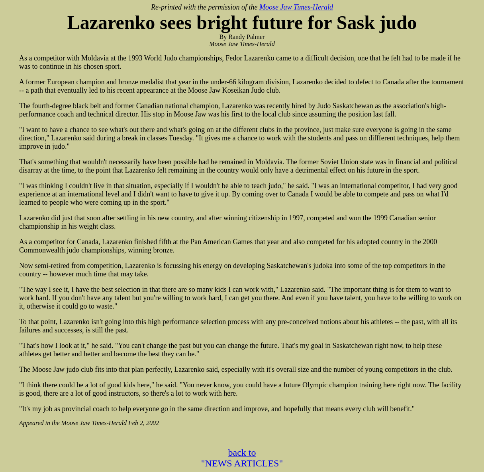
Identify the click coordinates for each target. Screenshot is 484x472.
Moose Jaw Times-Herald (296, 7)
